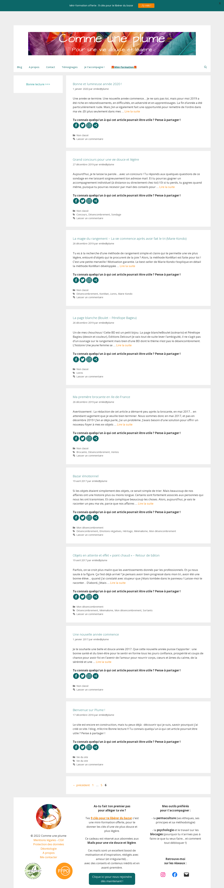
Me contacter (48, 843)
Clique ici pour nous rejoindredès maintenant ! (112, 865)
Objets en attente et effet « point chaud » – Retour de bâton (116, 541)
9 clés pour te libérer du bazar (111, 804)
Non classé (82, 121)
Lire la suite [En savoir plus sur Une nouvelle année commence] (103, 648)
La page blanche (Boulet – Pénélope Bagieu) (105, 304)
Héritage (128, 517)
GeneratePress (137, 882)
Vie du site (82, 743)
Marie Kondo (125, 279)
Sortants (148, 596)
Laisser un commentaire (89, 124)
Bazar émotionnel (86, 462)
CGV (61, 826)
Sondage (116, 200)
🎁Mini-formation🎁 (124, 53)
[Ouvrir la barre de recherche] (205, 53)
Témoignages (70, 53)
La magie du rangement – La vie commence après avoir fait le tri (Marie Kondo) (130, 224)
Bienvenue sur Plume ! (89, 696)
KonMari (104, 279)
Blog (19, 53)
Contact (50, 53)
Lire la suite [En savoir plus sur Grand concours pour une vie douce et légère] (167, 173)
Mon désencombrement (89, 513)
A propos (34, 53)
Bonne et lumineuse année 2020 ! (97, 70)
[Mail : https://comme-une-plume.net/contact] (186, 860)
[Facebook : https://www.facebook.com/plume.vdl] (174, 860)
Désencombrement (99, 200)
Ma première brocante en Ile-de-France (101, 383)
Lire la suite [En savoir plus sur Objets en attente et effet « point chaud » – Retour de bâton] (118, 569)
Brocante (81, 438)
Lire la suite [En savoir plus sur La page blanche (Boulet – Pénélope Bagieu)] (124, 331)
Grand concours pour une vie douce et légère (106, 145)
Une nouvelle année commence (96, 620)
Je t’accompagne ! (94, 53)
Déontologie (49, 834)
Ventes (115, 438)
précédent (81, 771)
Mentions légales (45, 826)
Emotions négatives (110, 517)
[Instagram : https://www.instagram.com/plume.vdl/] (162, 860)
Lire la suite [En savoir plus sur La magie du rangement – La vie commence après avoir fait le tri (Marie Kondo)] (127, 252)
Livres (113, 279)
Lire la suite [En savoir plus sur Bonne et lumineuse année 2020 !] (132, 97)
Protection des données (48, 830)
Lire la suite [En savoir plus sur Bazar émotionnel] (145, 489)
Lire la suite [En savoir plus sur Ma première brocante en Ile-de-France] (124, 410)
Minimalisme (141, 517)
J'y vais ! (146, 5)
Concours (81, 200)
